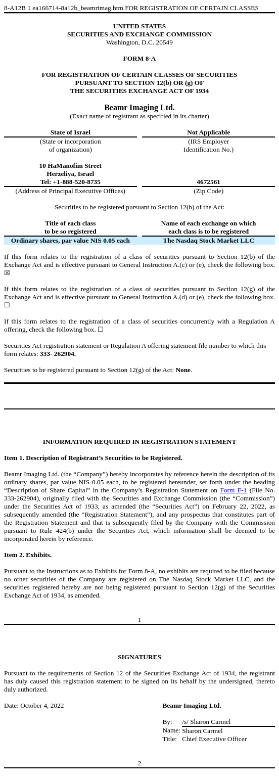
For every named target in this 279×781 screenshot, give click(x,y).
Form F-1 (233, 490)
